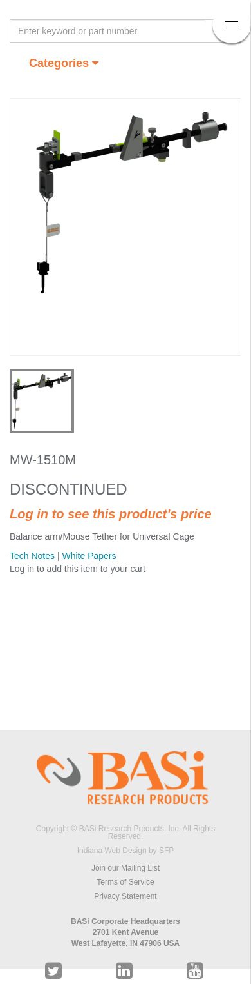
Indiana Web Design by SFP (125, 850)
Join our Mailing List (125, 867)
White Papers (89, 556)
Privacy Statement (125, 896)
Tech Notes (32, 556)
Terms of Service (125, 882)
